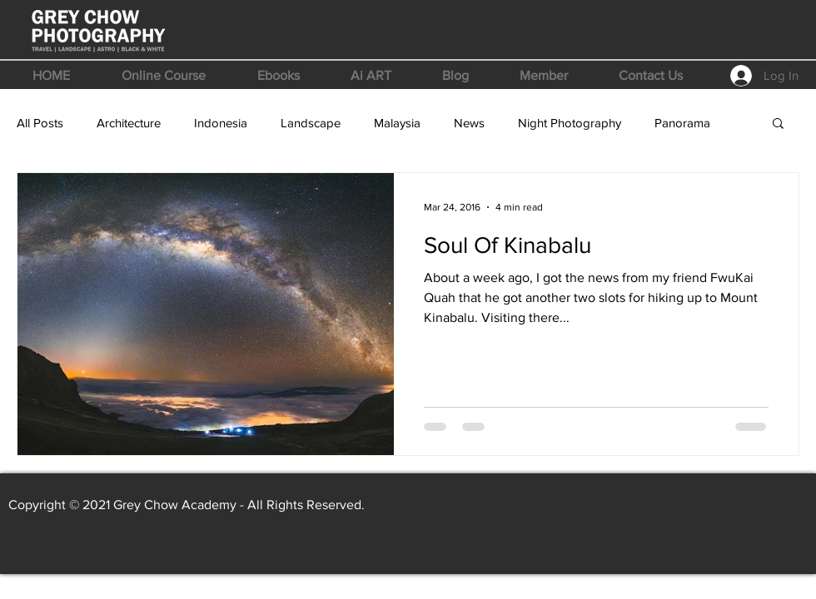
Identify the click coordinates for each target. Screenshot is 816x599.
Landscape (311, 123)
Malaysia (397, 123)
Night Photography (569, 123)
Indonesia (220, 123)
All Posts (40, 123)
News (469, 123)
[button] (163, 75)
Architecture (129, 123)
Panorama (682, 123)
